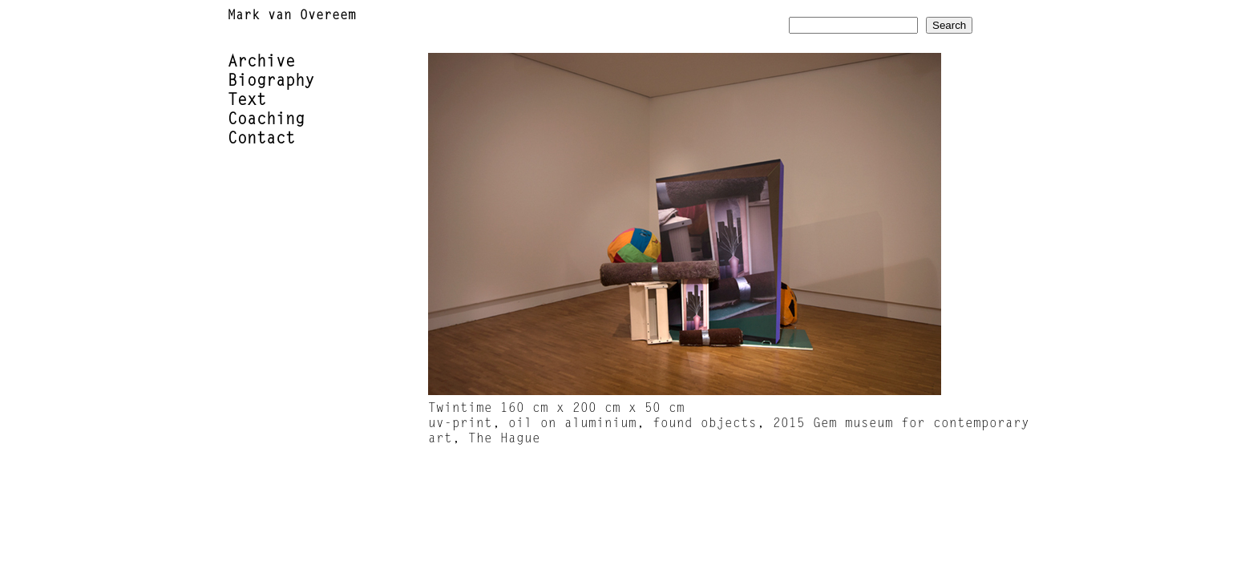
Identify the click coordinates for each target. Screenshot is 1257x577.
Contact (261, 139)
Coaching (266, 120)
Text (247, 101)
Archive (261, 62)
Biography (271, 82)
